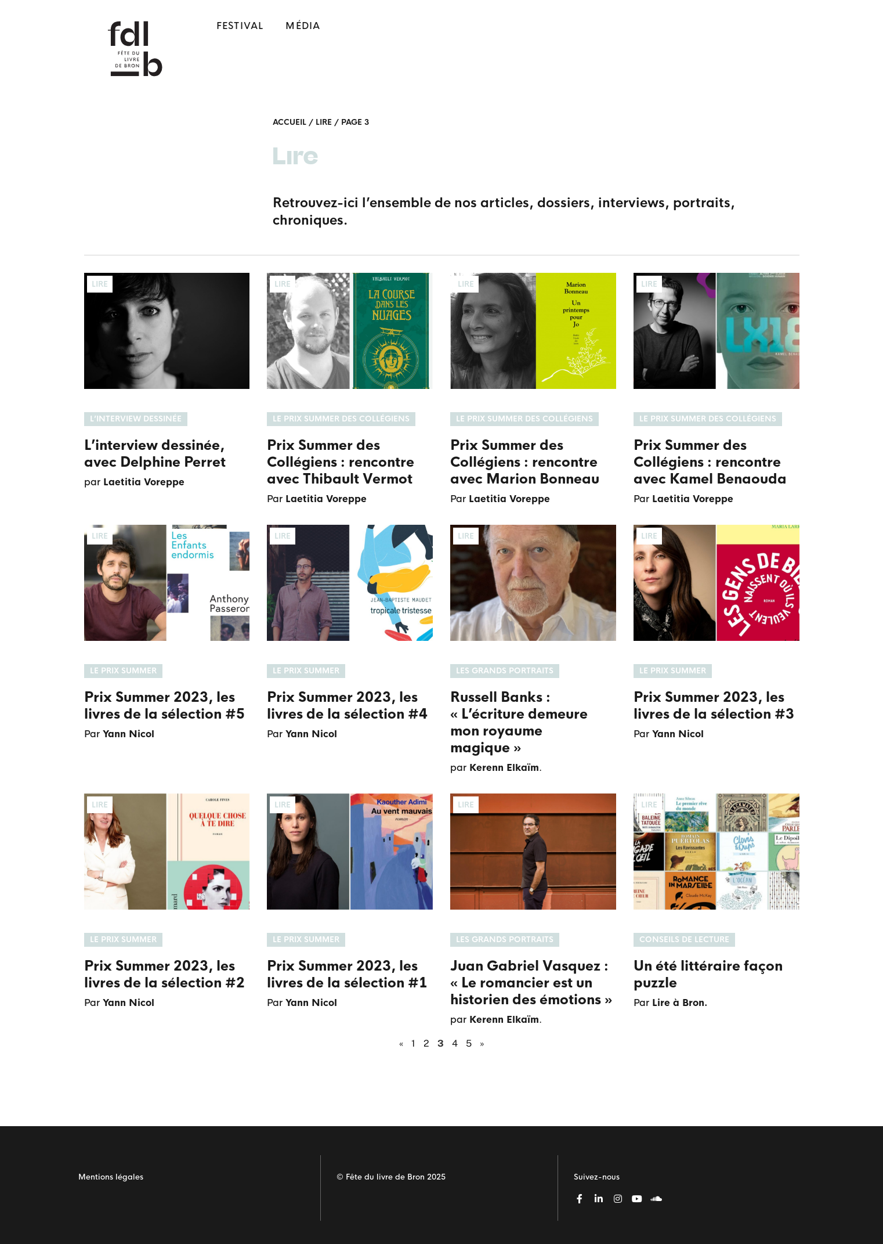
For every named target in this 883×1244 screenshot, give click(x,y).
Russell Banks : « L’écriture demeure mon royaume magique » (519, 722)
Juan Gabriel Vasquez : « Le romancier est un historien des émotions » (531, 983)
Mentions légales (110, 1177)
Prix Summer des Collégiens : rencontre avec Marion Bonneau (524, 462)
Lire (324, 122)
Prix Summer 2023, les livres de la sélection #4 (347, 706)
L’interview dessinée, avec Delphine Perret (155, 454)
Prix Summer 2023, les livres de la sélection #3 (714, 706)
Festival (240, 26)
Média (302, 26)
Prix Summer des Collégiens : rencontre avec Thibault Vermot (340, 462)
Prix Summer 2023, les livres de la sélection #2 (164, 974)
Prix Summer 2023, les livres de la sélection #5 (164, 706)
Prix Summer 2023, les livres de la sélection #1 (347, 974)
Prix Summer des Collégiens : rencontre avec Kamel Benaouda (710, 462)
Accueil (289, 122)
